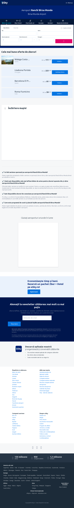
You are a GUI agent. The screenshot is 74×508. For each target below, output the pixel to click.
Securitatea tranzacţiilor (46, 421)
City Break (15, 374)
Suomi (23, 480)
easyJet (14, 432)
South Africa (6, 488)
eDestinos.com (42, 493)
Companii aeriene (44, 378)
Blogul (41, 417)
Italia (15, 478)
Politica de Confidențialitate (47, 432)
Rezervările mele (44, 430)
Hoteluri (14, 384)
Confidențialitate (44, 438)
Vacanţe (14, 376)
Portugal (58, 478)
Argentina (6, 467)
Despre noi (43, 415)
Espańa (53, 475)
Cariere (42, 423)
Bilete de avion (16, 372)
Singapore (48, 485)
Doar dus (16, 28)
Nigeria (19, 485)
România (5, 480)
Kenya (9, 485)
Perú (22, 470)
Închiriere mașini (16, 386)
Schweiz (28, 480)
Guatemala (55, 467)
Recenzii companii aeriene (47, 382)
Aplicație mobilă (44, 374)
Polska (53, 478)
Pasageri (40, 37)
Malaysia (41, 485)
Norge (41, 478)
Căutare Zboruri (16, 382)
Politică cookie (44, 434)
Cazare (14, 378)
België (5, 475)
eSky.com (34, 493)
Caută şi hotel (67, 28)
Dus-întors (6, 28)
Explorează (34, 292)
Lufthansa (15, 423)
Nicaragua (11, 470)
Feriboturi (15, 390)
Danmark (39, 475)
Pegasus (14, 428)
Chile (16, 467)
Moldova (29, 478)
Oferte (14, 393)
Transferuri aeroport (17, 403)
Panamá (17, 470)
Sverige (11, 480)
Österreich (47, 478)
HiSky (13, 419)
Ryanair (14, 421)
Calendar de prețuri (45, 388)
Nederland (36, 478)
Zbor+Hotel (15, 380)
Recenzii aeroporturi (45, 386)
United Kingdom (35, 480)
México (5, 470)
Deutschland (46, 475)
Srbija (63, 478)
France (58, 475)
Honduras (62, 467)
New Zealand (63, 487)
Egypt (5, 485)
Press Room (43, 419)
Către (39, 30)
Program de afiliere (45, 426)
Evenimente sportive (18, 407)
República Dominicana (45, 467)
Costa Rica (35, 467)
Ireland (11, 478)
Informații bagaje (44, 390)
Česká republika (31, 475)
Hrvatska (5, 478)
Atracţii (14, 405)
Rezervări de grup (17, 399)
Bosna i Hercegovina (13, 475)
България (23, 475)
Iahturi (14, 388)
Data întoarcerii (23, 37)
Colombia (28, 467)
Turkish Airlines (16, 426)
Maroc (14, 485)
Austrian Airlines (16, 434)
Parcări (14, 401)
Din (2, 30)
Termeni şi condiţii (45, 428)
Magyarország (22, 478)
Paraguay (34, 470)
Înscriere (14, 324)
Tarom (14, 417)
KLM (13, 430)
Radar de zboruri (44, 376)
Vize (13, 395)
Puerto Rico (27, 470)
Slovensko (17, 480)
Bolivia (12, 467)
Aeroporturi (43, 384)
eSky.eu (29, 493)
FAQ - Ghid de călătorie (46, 393)
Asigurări (14, 397)
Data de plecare (5, 37)
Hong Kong (35, 485)
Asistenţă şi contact (45, 436)
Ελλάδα (63, 475)
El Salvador (21, 467)
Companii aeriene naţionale (47, 380)
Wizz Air (14, 415)
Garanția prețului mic (45, 372)
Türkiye (34, 488)
